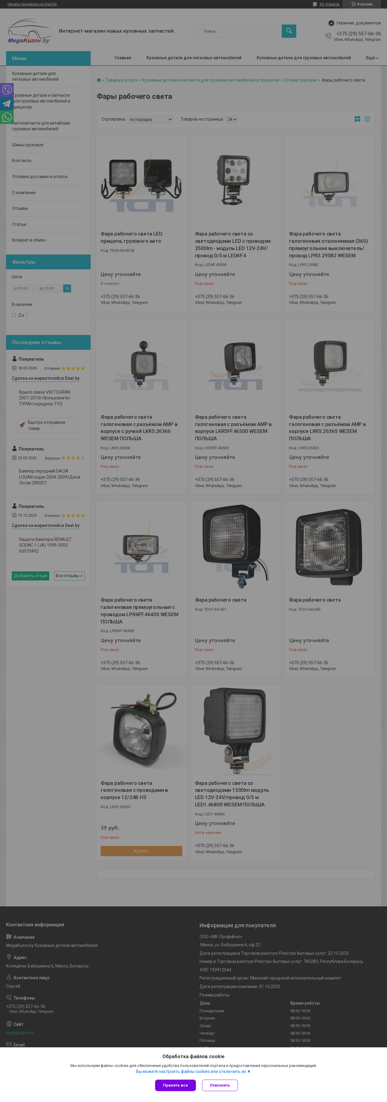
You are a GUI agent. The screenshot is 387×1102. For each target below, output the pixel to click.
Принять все (175, 1085)
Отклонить (220, 1085)
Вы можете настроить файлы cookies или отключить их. (191, 1071)
